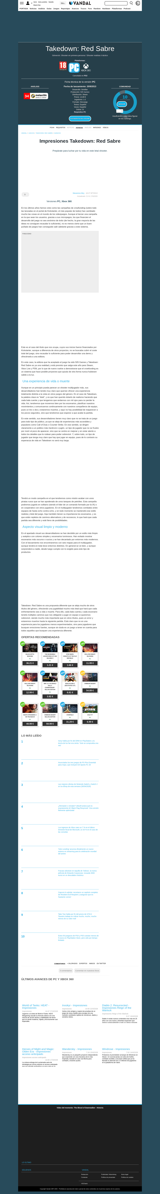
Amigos (92, 963)
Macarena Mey (78, 193)
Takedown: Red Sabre (80, 48)
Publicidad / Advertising (108, 1174)
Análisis (41, 9)
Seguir (121, 104)
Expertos (83, 963)
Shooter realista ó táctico (97, 55)
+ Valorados (72, 963)
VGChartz (84, 1183)
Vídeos (105, 127)
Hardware (106, 9)
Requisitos (60, 127)
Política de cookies (127, 1177)
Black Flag (37, 5)
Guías (49, 9)
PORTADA (24, 9)
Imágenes (97, 127)
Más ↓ (63, 3)
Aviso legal (124, 1174)
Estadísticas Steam (80, 119)
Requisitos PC (80, 112)
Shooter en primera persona (73, 55)
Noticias (33, 9)
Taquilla (51, 2)
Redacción (84, 1174)
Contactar (84, 1177)
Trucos (83, 9)
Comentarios (59, 964)
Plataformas (117, 9)
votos (125, 117)
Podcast (127, 9)
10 (124, 97)
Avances (75, 9)
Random (97, 9)
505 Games (84, 92)
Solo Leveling (42, 2)
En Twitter (101, 963)
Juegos (56, 9)
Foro (90, 9)
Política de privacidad (108, 1177)
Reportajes (65, 9)
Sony (35, 2)
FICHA (52, 127)
